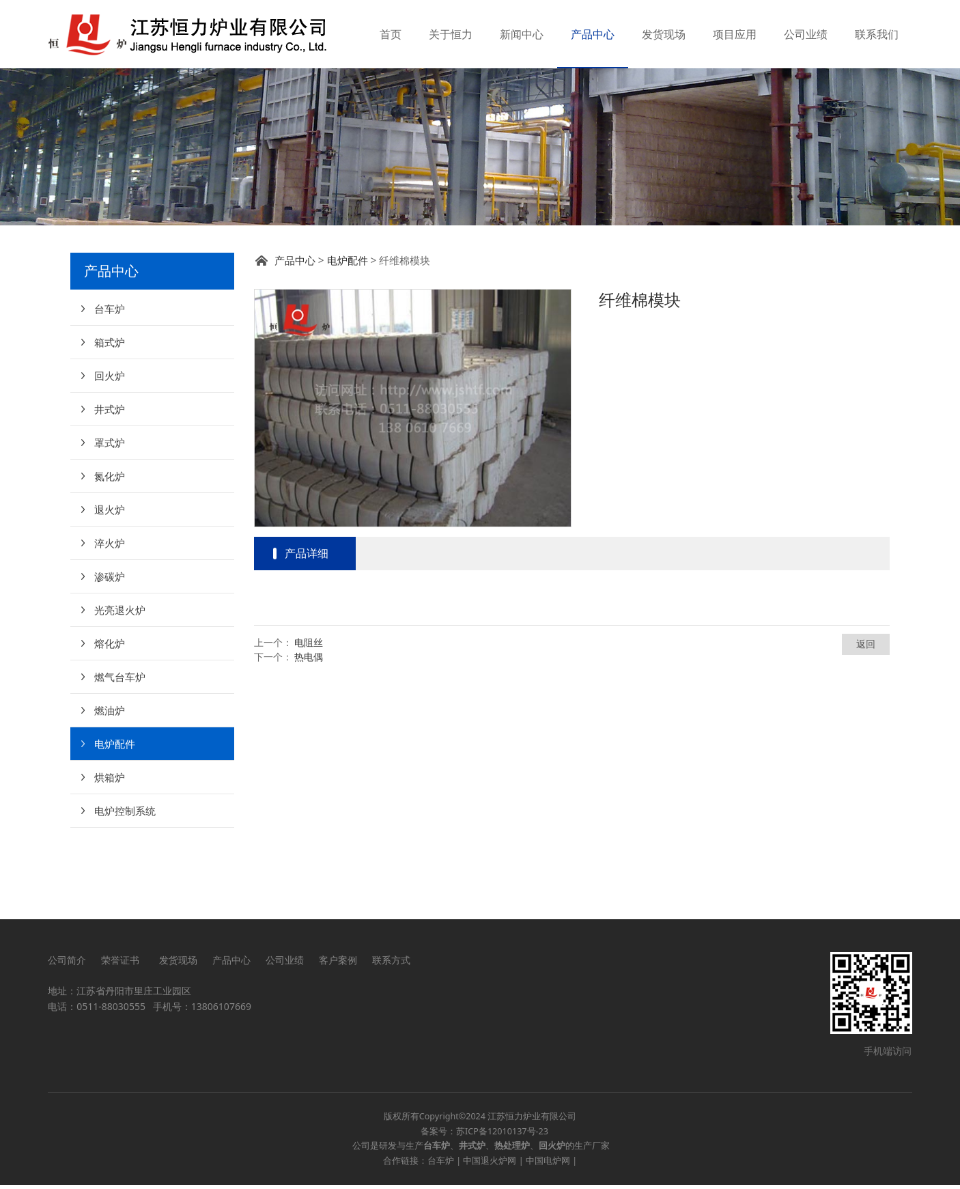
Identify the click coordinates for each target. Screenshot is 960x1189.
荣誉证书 (122, 963)
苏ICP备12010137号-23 (502, 1135)
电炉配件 (114, 812)
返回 (865, 711)
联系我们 (877, 34)
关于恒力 (450, 34)
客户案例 (338, 963)
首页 (390, 34)
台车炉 (109, 377)
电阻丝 (308, 710)
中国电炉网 (548, 1165)
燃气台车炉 (119, 745)
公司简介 (67, 963)
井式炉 (109, 477)
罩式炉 (109, 511)
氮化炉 (109, 544)
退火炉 (109, 578)
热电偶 (308, 724)
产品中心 (593, 34)
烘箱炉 (109, 845)
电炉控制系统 (125, 879)
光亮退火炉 (119, 678)
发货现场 (664, 34)
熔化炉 (109, 711)
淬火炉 (109, 611)
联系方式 (391, 963)
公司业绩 (806, 34)
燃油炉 (109, 778)
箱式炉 (109, 410)
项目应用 (735, 34)
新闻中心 (521, 34)
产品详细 (306, 621)
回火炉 (109, 444)
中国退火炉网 (489, 1165)
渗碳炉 (109, 645)
